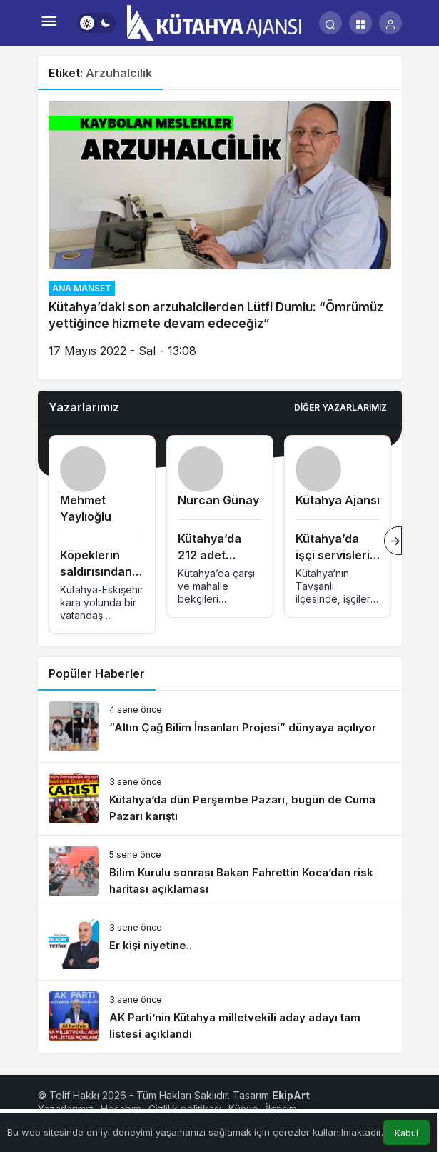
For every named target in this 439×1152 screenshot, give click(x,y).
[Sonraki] (393, 540)
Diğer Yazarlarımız (340, 407)
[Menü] (49, 22)
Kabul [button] (406, 1133)
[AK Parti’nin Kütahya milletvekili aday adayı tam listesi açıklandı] (220, 1017)
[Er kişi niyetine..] (220, 944)
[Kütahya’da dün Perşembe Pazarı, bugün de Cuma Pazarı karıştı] (220, 799)
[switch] (96, 23)
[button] (360, 22)
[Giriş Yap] (390, 22)
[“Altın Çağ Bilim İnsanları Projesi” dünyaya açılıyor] (220, 726)
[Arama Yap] (330, 22)
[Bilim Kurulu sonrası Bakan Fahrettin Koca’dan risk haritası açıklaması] (220, 872)
